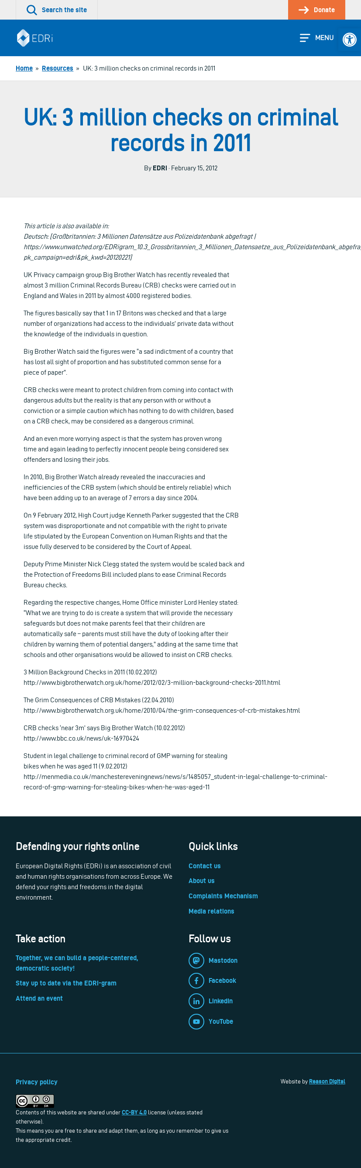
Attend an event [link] (39, 998)
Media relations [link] (211, 911)
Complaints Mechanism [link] (223, 896)
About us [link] (202, 880)
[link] (349, 39)
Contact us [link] (205, 866)
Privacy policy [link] (37, 1082)
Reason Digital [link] (327, 1081)
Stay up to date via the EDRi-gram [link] (66, 983)
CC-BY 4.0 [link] (134, 1112)
